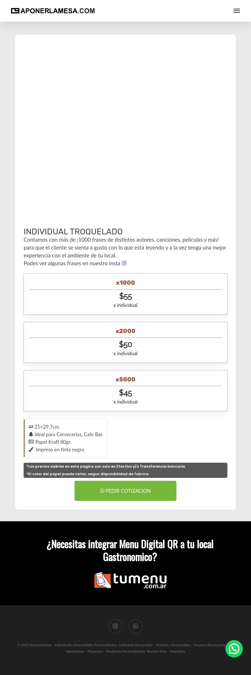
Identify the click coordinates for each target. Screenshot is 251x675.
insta (117, 263)
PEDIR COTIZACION (125, 491)
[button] (237, 11)
